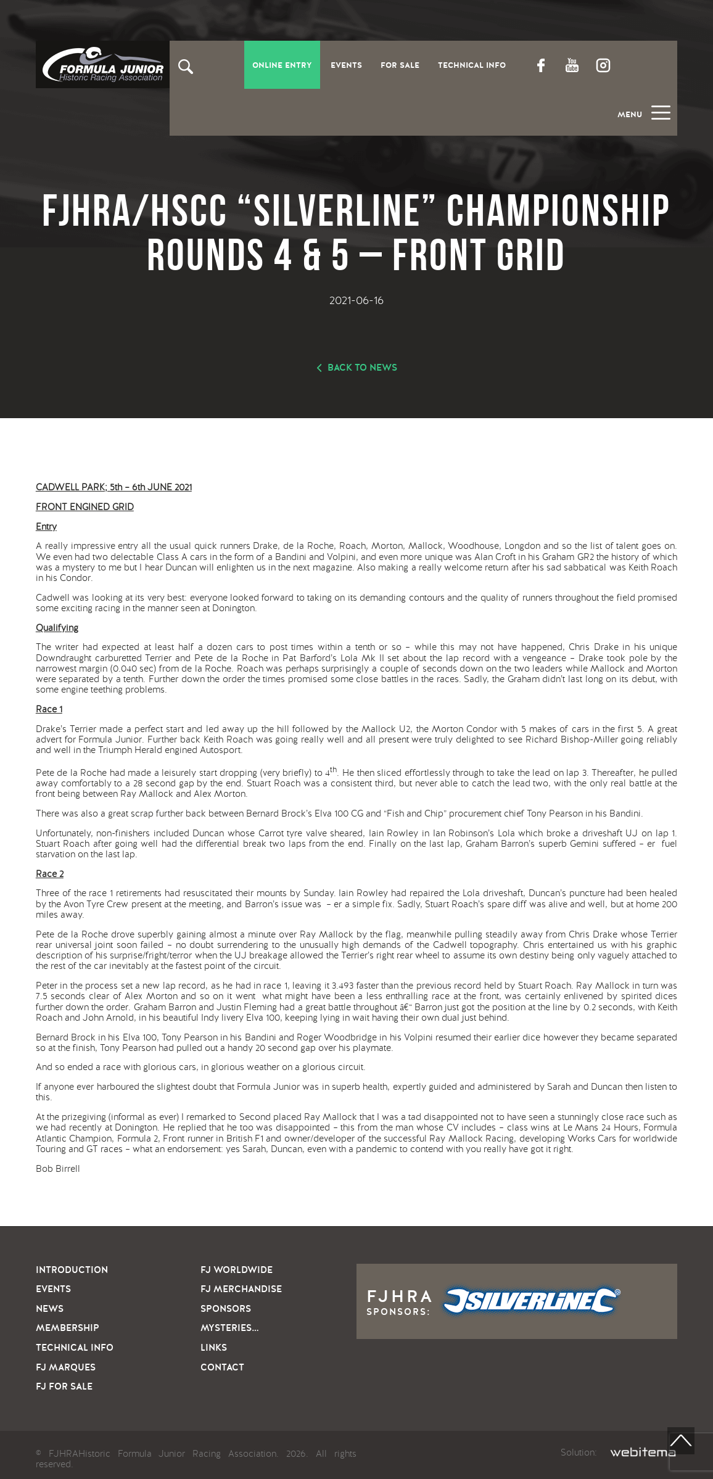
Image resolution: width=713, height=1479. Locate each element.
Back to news (362, 367)
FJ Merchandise (241, 1289)
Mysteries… (229, 1328)
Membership (67, 1328)
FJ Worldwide (236, 1270)
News (50, 1309)
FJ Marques (66, 1367)
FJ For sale (64, 1386)
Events (346, 65)
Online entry (282, 65)
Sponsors (225, 1309)
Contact (222, 1367)
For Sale (400, 65)
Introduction (72, 1270)
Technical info (74, 1347)
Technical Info (472, 65)
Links (213, 1347)
